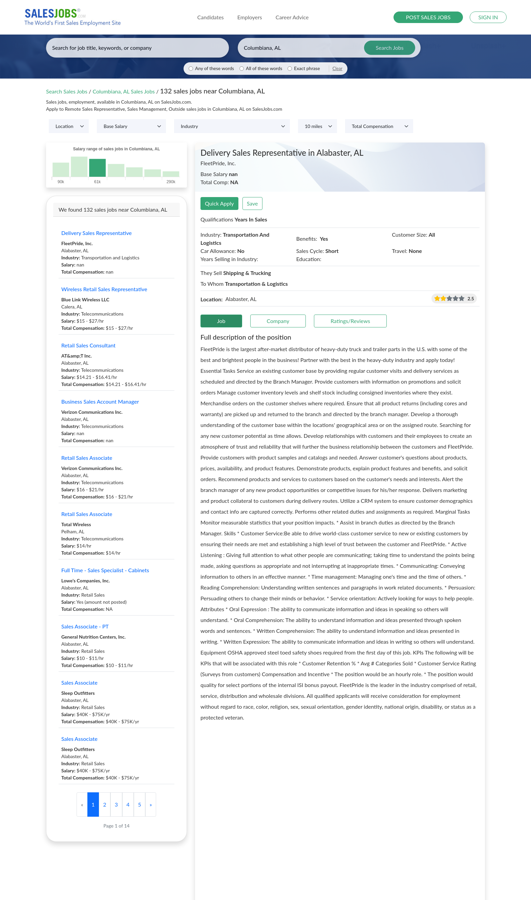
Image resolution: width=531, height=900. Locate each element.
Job (221, 321)
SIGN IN (488, 17)
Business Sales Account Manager (100, 401)
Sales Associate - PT (85, 626)
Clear (337, 68)
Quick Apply (219, 203)
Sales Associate (79, 682)
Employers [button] (249, 17)
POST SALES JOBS (428, 17)
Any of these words (214, 68)
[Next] (150, 804)
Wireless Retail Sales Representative (104, 289)
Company (278, 321)
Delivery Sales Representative (96, 233)
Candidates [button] (210, 17)
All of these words (264, 68)
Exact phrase (307, 68)
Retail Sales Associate (86, 457)
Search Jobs (389, 47)
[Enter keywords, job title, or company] (137, 47)
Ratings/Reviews (350, 321)
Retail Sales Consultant (88, 345)
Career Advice (292, 17)
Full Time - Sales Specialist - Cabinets (105, 570)
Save (252, 203)
